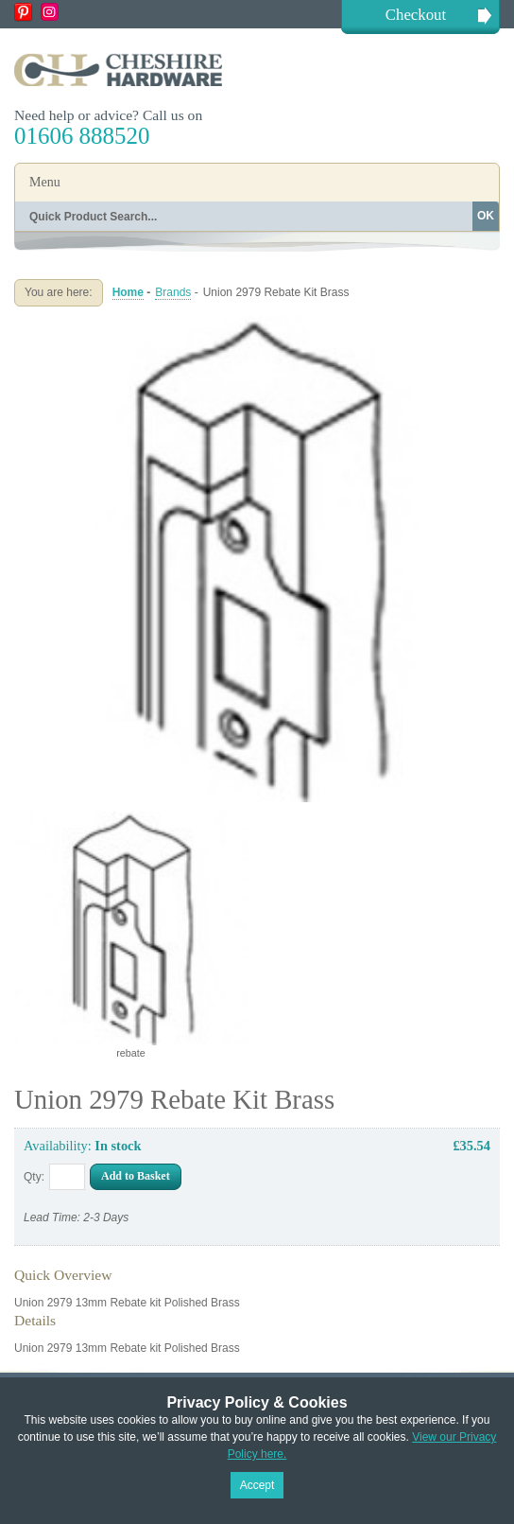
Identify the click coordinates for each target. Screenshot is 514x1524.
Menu (44, 182)
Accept (257, 1485)
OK (485, 215)
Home (128, 292)
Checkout (416, 15)
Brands (173, 292)
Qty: (34, 1176)
